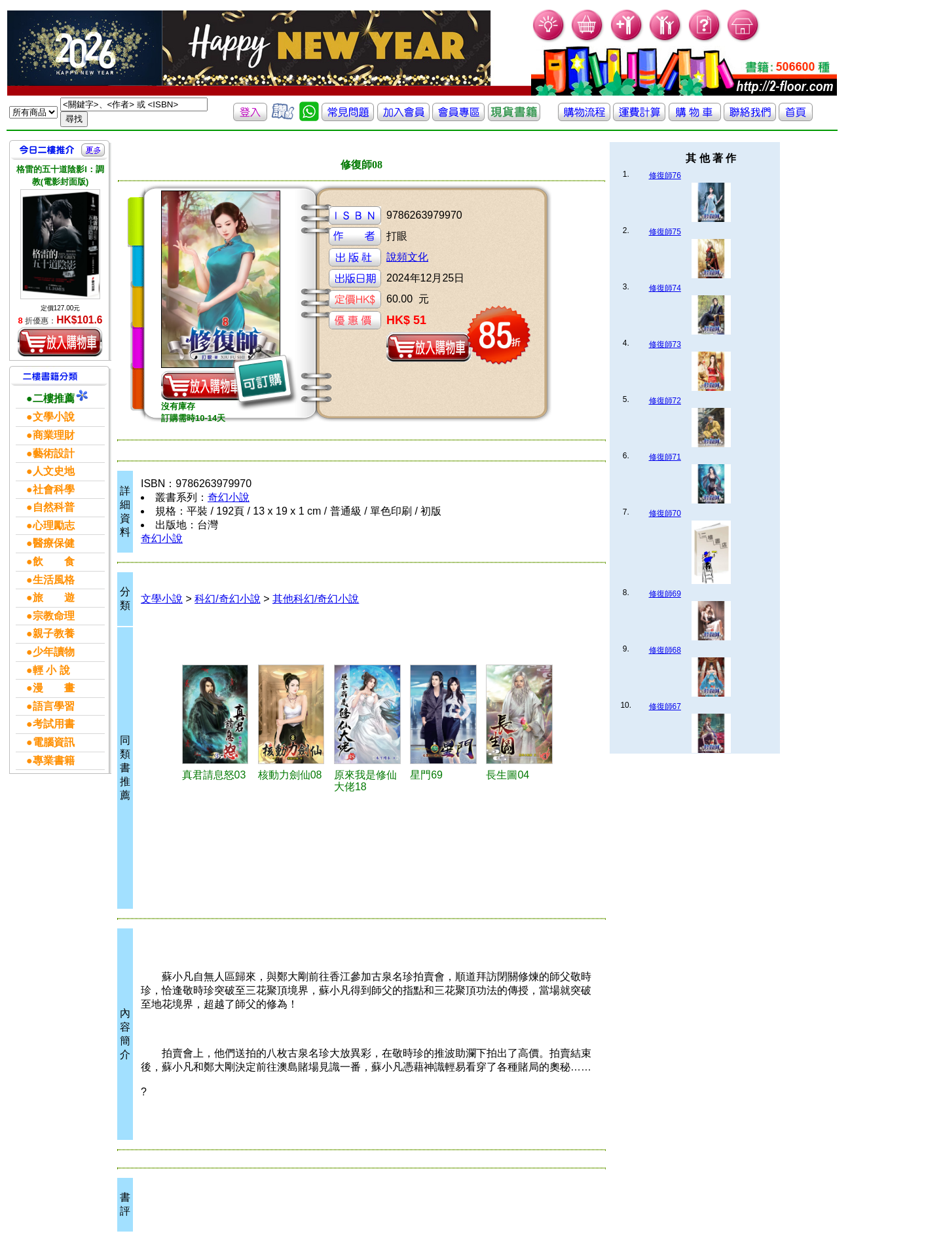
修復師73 (665, 344)
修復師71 (665, 457)
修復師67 (665, 706)
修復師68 (665, 650)
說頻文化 (407, 257)
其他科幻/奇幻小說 (315, 598)
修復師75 (665, 231)
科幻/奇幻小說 (227, 598)
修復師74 (665, 288)
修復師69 (665, 593)
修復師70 (665, 513)
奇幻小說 (229, 497)
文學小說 (162, 598)
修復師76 (665, 175)
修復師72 (665, 400)
